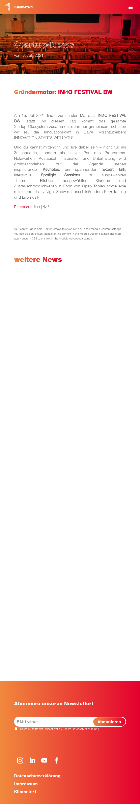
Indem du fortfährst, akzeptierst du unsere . (57, 728)
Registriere (22, 207)
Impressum (26, 783)
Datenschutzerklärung (85, 728)
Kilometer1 (25, 791)
